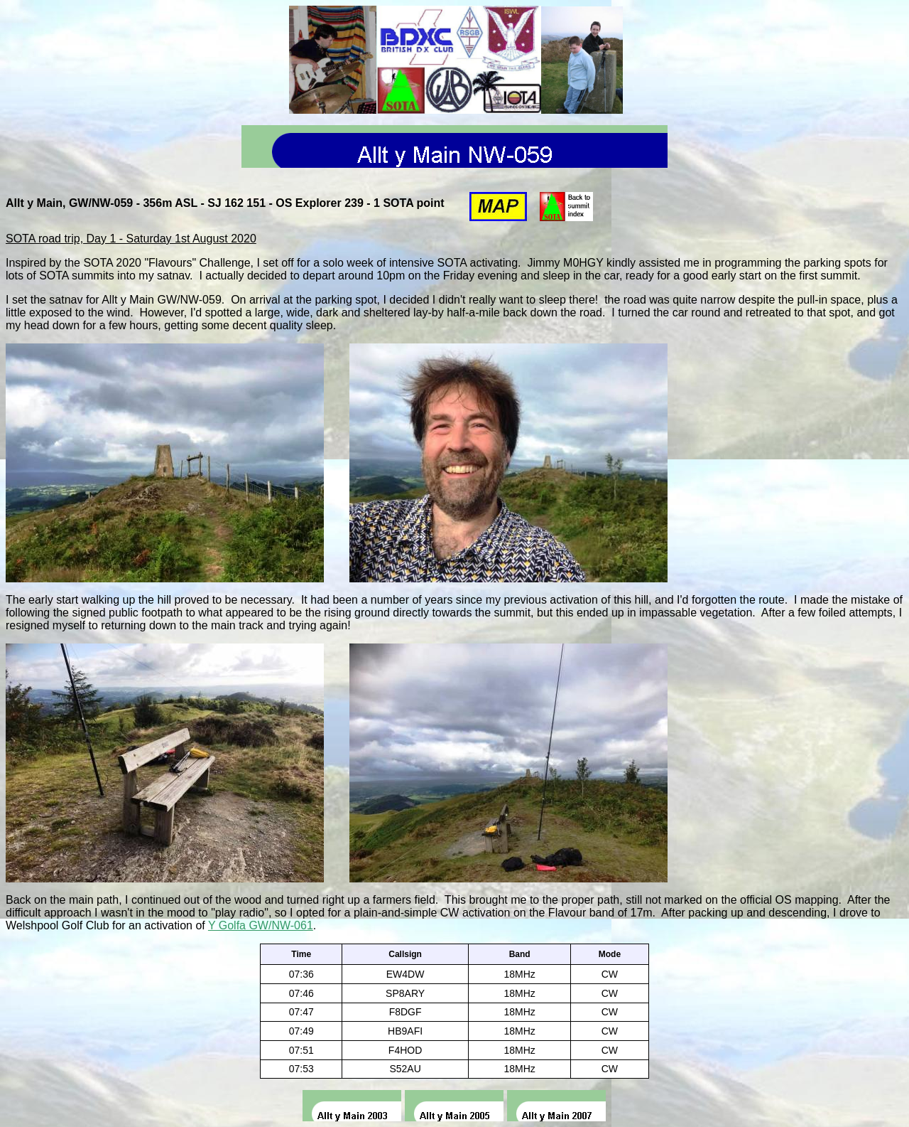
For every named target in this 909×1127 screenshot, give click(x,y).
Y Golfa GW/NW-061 (260, 925)
